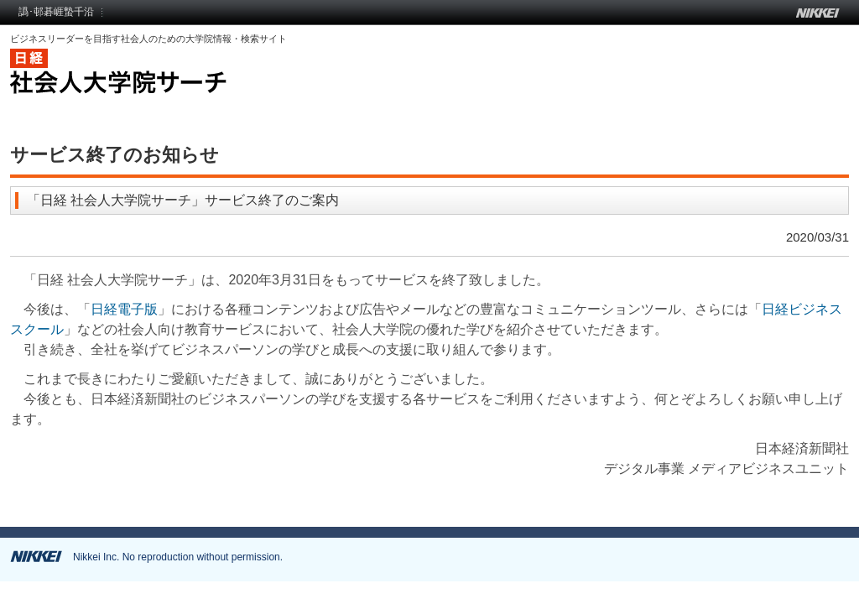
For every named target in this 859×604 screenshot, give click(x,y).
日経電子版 (124, 309)
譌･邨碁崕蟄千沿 (56, 12)
